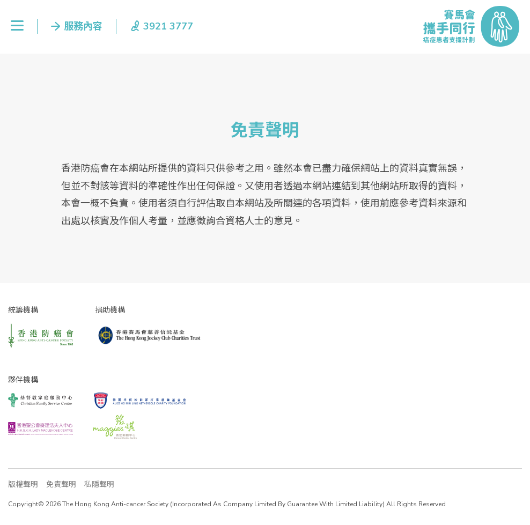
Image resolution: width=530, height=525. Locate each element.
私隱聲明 (99, 484)
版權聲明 (23, 484)
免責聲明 (61, 484)
